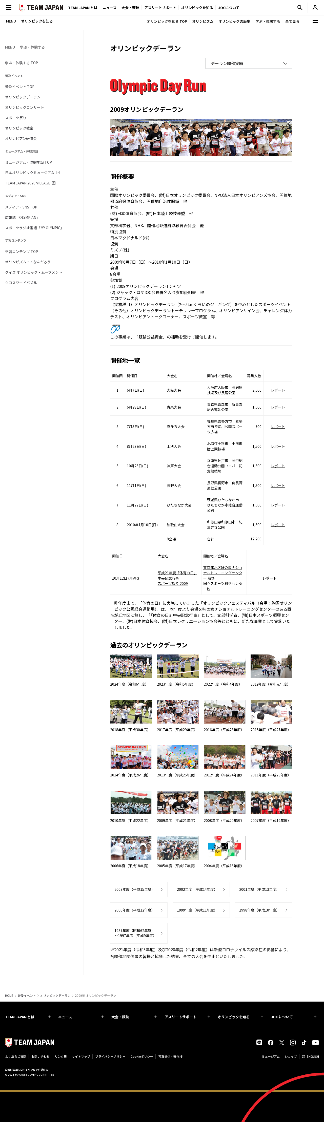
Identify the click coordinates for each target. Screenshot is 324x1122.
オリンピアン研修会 (21, 138)
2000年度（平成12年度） (134, 910)
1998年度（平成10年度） (259, 910)
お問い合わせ (40, 1056)
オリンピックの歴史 (234, 21)
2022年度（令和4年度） (223, 684)
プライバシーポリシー (110, 1056)
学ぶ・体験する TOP (21, 62)
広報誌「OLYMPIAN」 (22, 217)
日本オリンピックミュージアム (29, 172)
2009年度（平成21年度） (177, 820)
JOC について (293, 1016)
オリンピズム (202, 21)
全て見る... (293, 21)
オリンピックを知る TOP (167, 21)
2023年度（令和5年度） (176, 684)
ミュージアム (271, 1056)
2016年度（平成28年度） (224, 729)
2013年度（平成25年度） (177, 774)
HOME (9, 995)
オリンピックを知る (197, 7)
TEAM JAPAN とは (28, 1016)
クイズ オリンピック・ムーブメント (33, 272)
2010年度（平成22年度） (130, 820)
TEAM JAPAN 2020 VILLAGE (27, 182)
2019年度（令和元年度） (271, 684)
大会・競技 (134, 1016)
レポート (278, 390)
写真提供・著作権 (170, 1056)
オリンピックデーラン (22, 96)
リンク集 (61, 1056)
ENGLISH (313, 1056)
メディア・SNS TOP (21, 206)
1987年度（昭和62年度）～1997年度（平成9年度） (135, 933)
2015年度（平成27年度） (271, 729)
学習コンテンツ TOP (21, 251)
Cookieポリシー (142, 1056)
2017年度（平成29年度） (177, 729)
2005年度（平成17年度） (177, 865)
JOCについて (228, 7)
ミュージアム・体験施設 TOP (28, 162)
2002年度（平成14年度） (197, 889)
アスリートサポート (160, 7)
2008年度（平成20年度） (224, 820)
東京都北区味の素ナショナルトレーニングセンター (222, 573)
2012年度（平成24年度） (224, 774)
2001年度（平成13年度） (259, 889)
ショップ (291, 1056)
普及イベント (27, 995)
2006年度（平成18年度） (130, 865)
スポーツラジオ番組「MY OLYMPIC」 (34, 227)
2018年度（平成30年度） (130, 729)
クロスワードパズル (21, 282)
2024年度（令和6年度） (129, 684)
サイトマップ (81, 1056)
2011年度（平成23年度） (271, 774)
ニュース (109, 7)
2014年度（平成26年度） (130, 774)
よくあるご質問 (15, 1056)
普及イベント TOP (19, 86)
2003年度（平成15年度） (134, 889)
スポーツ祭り (15, 117)
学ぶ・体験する (267, 21)
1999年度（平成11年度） (197, 910)
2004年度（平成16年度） (224, 865)
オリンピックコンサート (24, 107)
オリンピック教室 (19, 128)
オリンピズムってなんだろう (28, 261)
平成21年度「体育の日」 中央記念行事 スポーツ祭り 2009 (177, 578)
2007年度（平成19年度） (271, 820)
